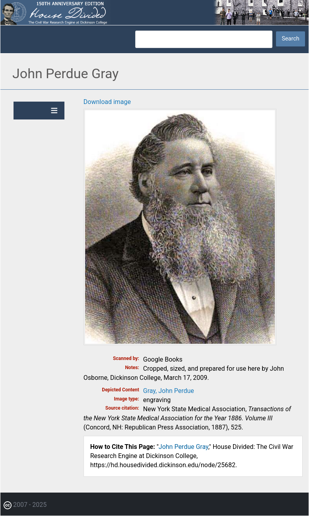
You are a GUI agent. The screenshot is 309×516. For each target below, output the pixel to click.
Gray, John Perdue (168, 391)
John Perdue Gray (183, 447)
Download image (107, 102)
